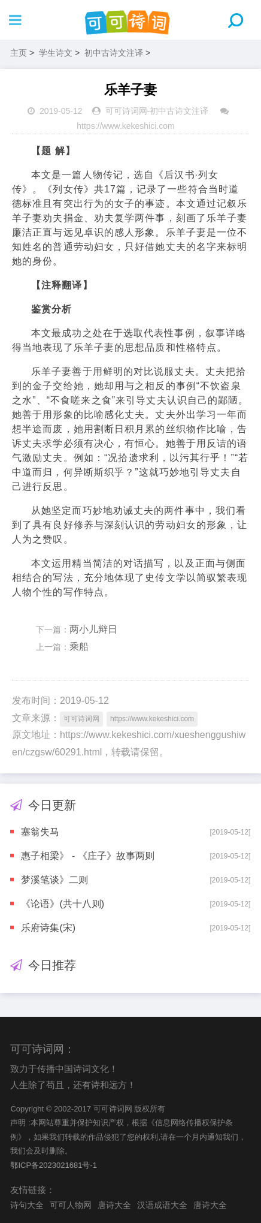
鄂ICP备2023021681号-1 (53, 1165)
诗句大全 (27, 1205)
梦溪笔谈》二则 (54, 880)
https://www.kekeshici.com (125, 126)
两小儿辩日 (93, 629)
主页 (18, 53)
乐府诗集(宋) (48, 928)
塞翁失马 (40, 832)
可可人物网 (71, 1205)
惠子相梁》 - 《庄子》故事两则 (87, 856)
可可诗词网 (126, 111)
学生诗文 (55, 53)
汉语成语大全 (162, 1205)
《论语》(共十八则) (62, 904)
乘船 (79, 646)
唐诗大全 (114, 1205)
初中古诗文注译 (113, 53)
